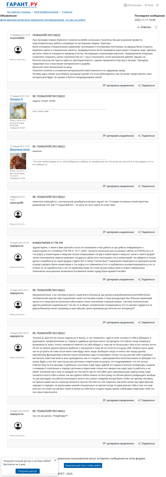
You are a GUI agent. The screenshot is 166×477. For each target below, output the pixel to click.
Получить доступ (27, 471)
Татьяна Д (16, 99)
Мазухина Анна (20, 149)
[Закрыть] (55, 460)
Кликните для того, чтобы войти (83, 465)
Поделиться (146, 85)
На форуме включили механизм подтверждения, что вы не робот (44, 20)
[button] (156, 5)
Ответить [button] (144, 27)
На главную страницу (19, 11)
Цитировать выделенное (118, 85)
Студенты (67, 11)
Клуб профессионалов (46, 11)
